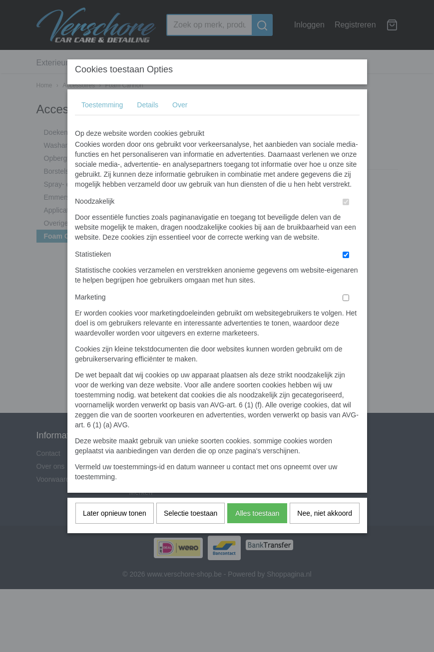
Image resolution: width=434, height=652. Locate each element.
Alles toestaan (257, 533)
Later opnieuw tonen (114, 533)
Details (147, 124)
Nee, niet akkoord (324, 533)
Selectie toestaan (190, 533)
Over (179, 124)
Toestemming (102, 124)
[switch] (346, 221)
